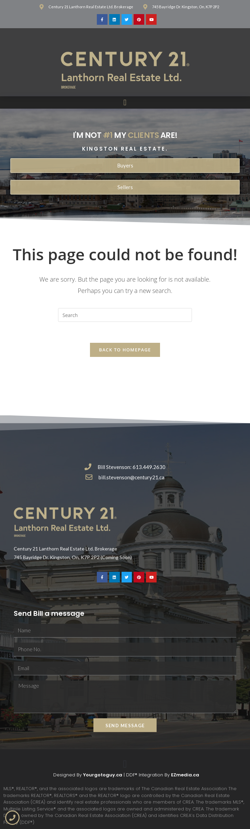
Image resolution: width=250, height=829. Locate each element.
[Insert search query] (125, 315)
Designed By (68, 775)
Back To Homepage (125, 350)
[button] (125, 102)
